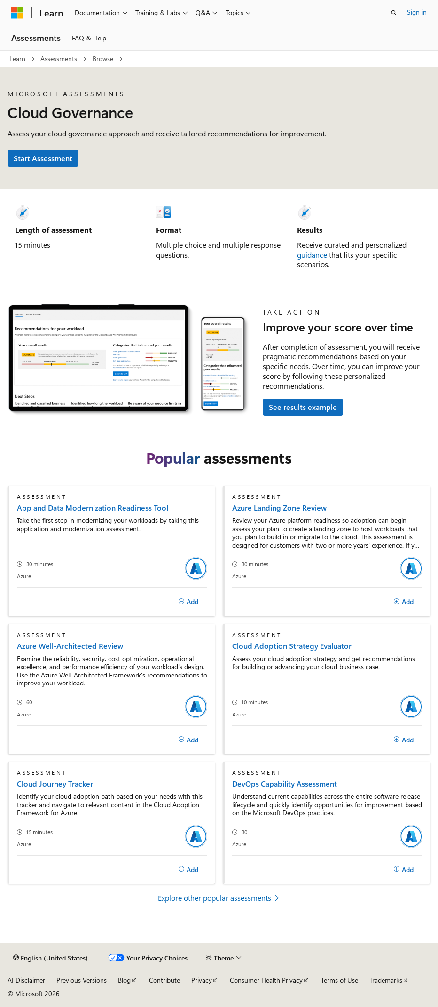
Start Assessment (43, 158)
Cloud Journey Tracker (55, 783)
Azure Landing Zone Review (279, 507)
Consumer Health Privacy (266, 980)
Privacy (201, 980)
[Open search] (393, 12)
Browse (103, 58)
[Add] (188, 601)
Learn (17, 58)
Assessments (58, 58)
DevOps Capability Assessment (284, 783)
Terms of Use (339, 980)
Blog (124, 980)
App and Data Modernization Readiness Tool (92, 507)
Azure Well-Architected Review (70, 646)
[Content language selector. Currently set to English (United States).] (51, 958)
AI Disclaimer (26, 980)
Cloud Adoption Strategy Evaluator (292, 646)
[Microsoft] (17, 13)
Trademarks (385, 980)
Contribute (164, 980)
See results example (303, 407)
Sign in (417, 12)
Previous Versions (81, 980)
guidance (312, 255)
